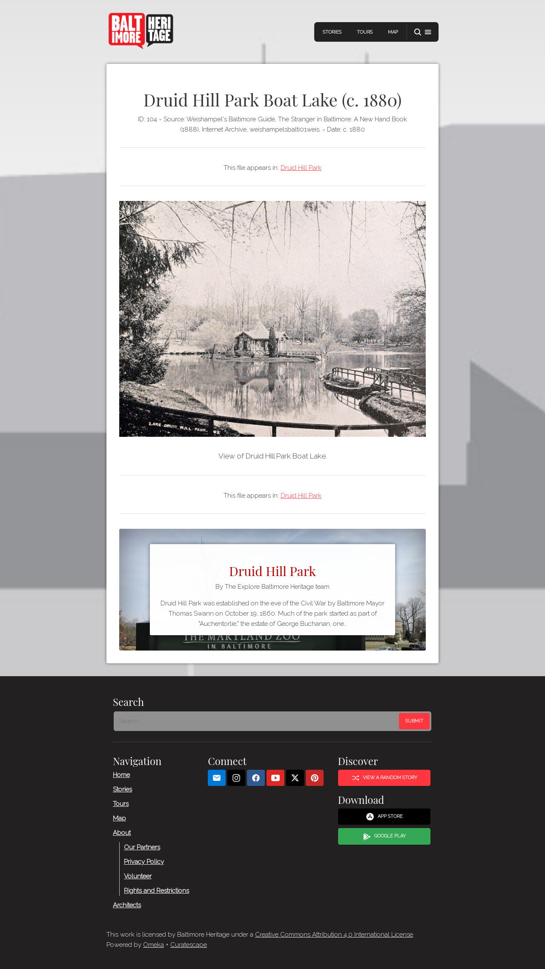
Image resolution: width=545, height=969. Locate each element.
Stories (332, 32)
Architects (127, 905)
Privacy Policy (144, 862)
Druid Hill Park (301, 168)
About (122, 833)
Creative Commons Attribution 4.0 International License (334, 934)
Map (393, 32)
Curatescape (188, 945)
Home (121, 775)
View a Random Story (384, 778)
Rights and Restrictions (156, 890)
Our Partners (142, 847)
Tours (365, 32)
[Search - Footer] (257, 721)
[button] (423, 32)
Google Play (384, 836)
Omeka (153, 945)
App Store (384, 816)
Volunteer (138, 876)
